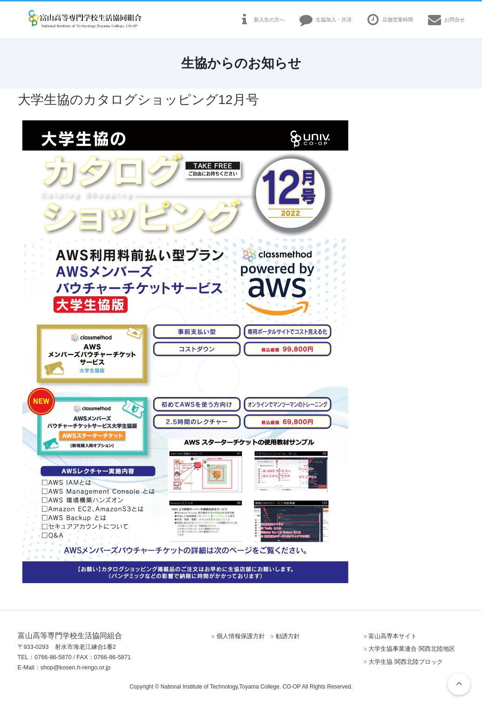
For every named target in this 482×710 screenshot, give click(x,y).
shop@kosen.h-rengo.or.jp (75, 667)
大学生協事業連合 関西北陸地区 (411, 648)
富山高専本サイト (392, 636)
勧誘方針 (288, 636)
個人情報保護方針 (241, 636)
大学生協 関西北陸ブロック (405, 661)
